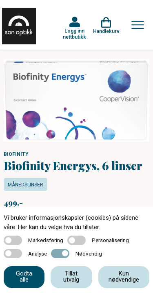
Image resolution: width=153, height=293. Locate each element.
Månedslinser (25, 185)
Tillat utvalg (71, 276)
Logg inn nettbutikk (74, 33)
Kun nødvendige (124, 276)
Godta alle (24, 276)
